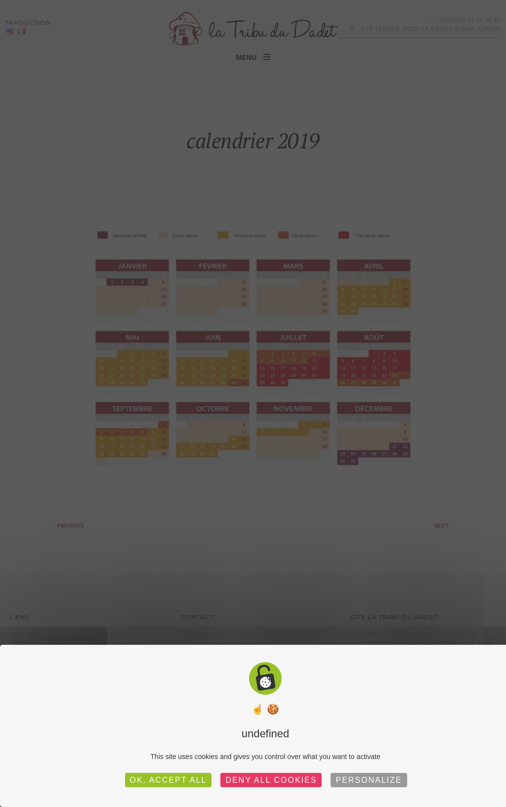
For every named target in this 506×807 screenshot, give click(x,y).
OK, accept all (168, 780)
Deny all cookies (271, 780)
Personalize (369, 780)
